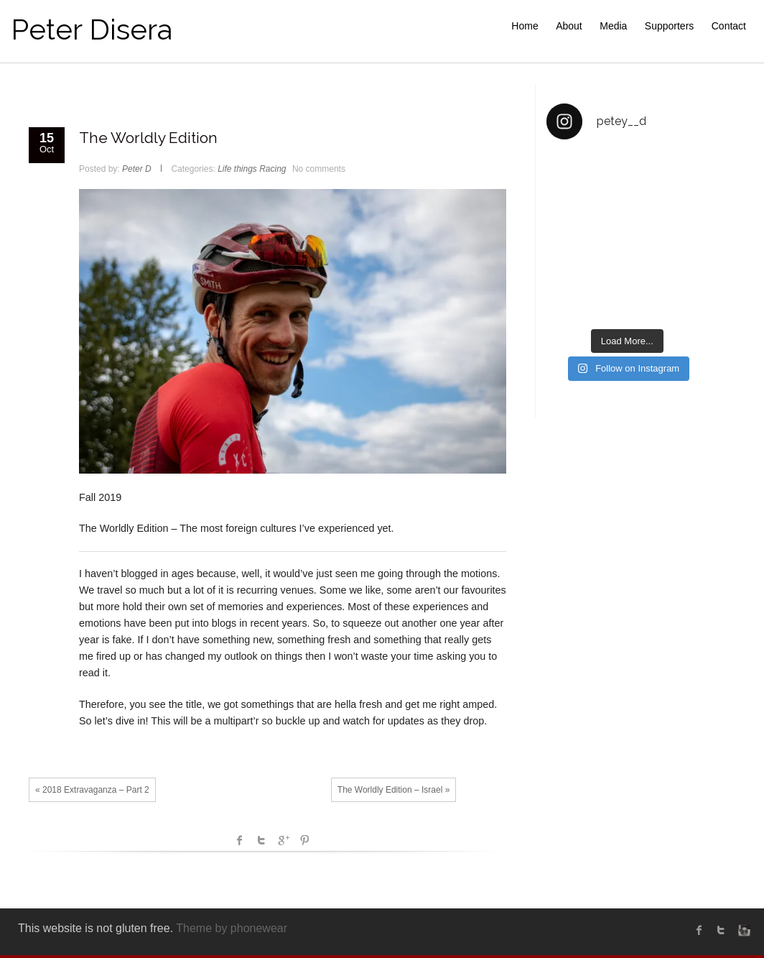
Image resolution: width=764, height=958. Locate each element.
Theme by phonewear (231, 928)
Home (524, 26)
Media (613, 26)
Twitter (261, 840)
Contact (729, 26)
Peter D (137, 169)
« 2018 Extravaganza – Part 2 (92, 790)
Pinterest (304, 840)
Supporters (669, 26)
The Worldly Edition (148, 138)
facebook (240, 840)
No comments (318, 169)
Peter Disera (91, 29)
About (569, 26)
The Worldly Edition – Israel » (393, 790)
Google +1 (283, 840)
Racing (272, 169)
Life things (237, 169)
